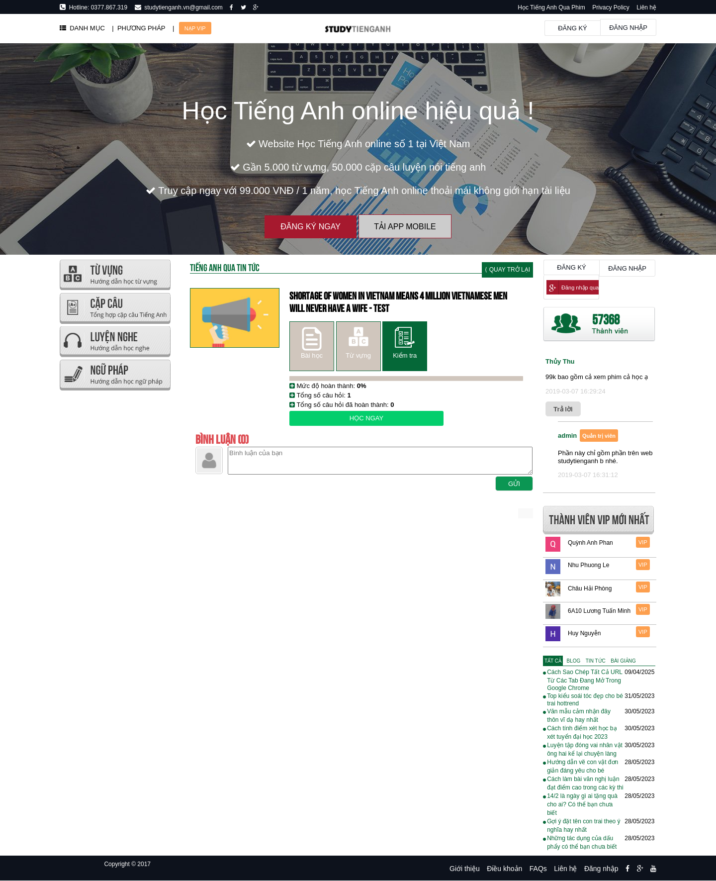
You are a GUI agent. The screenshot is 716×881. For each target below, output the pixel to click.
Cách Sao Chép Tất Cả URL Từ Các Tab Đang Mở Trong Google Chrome (584, 680)
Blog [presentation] (574, 661)
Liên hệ (646, 7)
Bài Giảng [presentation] (623, 661)
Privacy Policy (610, 7)
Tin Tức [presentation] (596, 661)
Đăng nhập (628, 27)
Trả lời (563, 409)
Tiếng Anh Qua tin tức (225, 267)
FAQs (538, 869)
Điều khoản (504, 869)
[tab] (553, 661)
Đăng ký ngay (310, 226)
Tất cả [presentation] (552, 661)
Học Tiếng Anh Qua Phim (551, 7)
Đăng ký (572, 28)
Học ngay (366, 418)
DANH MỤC (82, 28)
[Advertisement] (114, 542)
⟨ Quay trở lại (507, 269)
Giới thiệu (464, 869)
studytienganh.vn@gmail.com (182, 7)
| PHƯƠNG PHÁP (138, 28)
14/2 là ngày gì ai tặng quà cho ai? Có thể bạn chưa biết (582, 804)
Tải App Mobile (405, 226)
